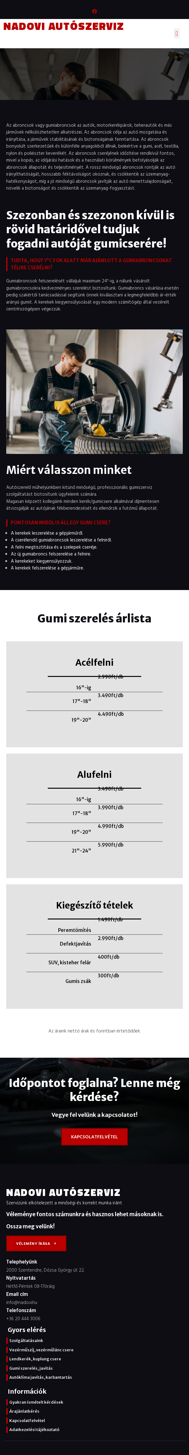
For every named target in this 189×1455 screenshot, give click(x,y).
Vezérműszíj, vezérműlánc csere (41, 1350)
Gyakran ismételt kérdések (36, 1402)
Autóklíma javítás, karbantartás (40, 1377)
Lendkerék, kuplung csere (35, 1359)
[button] (177, 33)
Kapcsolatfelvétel (27, 1420)
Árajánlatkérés (24, 1411)
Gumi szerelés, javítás (31, 1368)
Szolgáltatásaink (26, 1340)
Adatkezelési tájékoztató (34, 1429)
